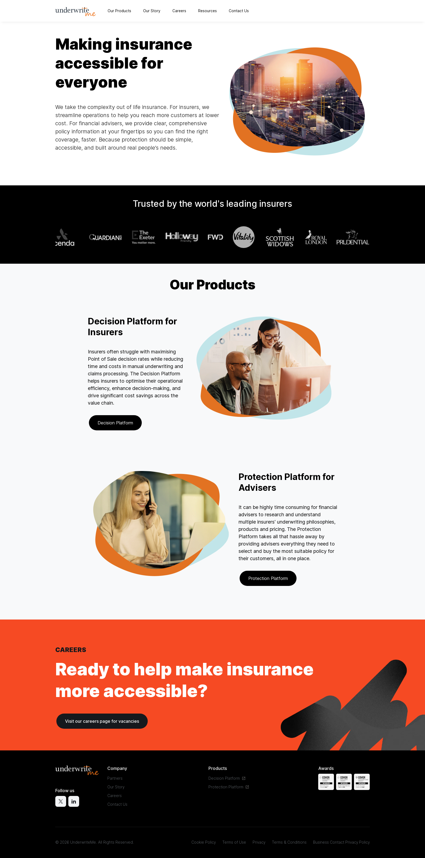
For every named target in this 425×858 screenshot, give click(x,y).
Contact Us (239, 11)
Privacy (259, 842)
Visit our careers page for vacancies (102, 721)
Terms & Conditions (289, 842)
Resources (207, 11)
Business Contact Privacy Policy (341, 842)
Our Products (119, 11)
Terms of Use (234, 842)
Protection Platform (268, 578)
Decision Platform (115, 422)
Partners (115, 778)
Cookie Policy (203, 842)
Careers (179, 11)
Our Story (151, 11)
